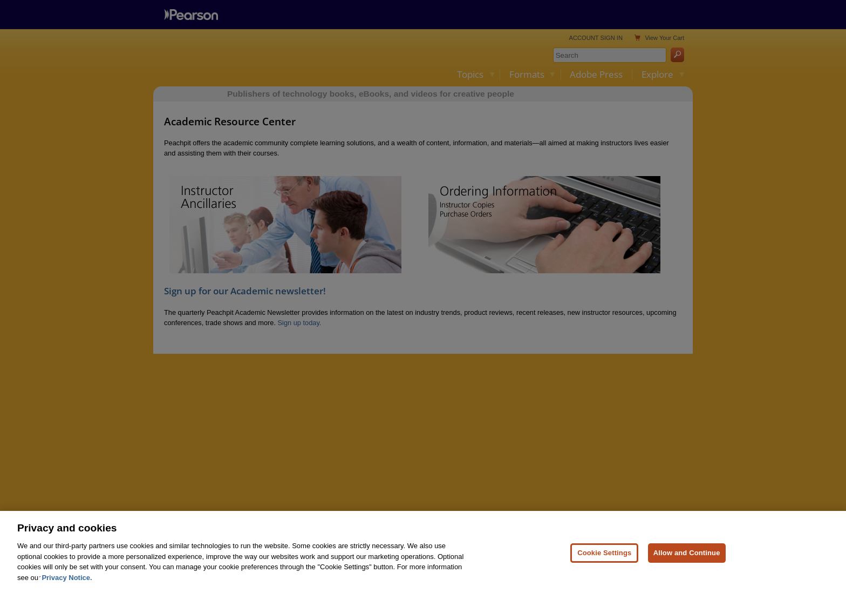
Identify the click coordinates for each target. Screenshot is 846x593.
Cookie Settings (604, 560)
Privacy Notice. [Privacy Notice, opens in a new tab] (67, 585)
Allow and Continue (686, 560)
